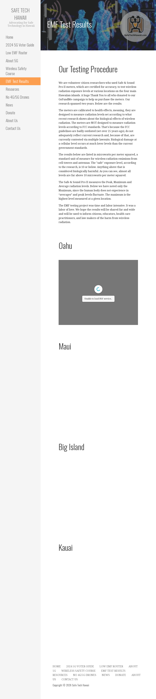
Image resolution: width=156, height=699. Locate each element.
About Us (12, 120)
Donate (10, 112)
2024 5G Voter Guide (20, 45)
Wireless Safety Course (16, 70)
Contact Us (13, 128)
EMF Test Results (17, 81)
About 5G (12, 60)
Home (9, 37)
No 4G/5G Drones (17, 97)
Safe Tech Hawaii (20, 14)
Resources (12, 89)
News (9, 105)
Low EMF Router (16, 52)
